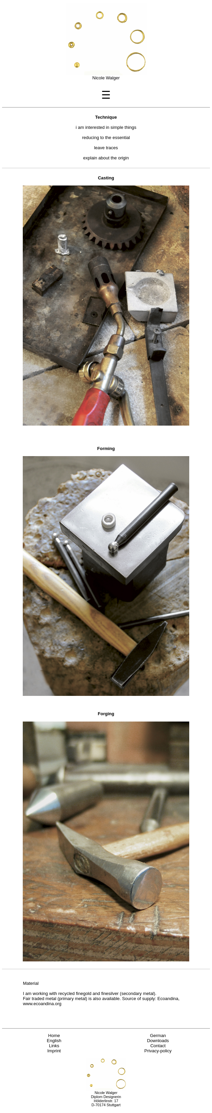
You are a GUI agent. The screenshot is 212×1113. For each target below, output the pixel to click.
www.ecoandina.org (42, 1003)
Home (54, 1035)
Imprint (54, 1050)
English (54, 1040)
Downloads (158, 1040)
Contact (157, 1045)
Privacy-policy (158, 1050)
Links (54, 1045)
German (158, 1035)
